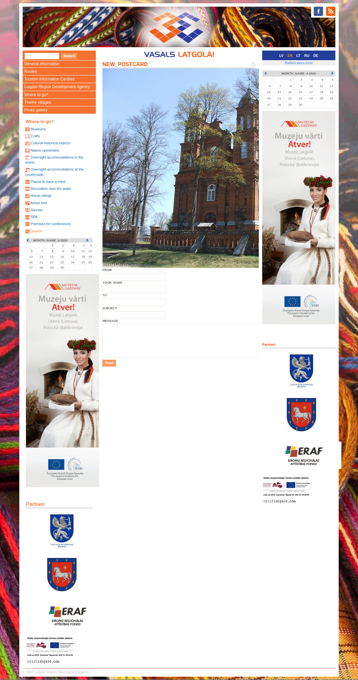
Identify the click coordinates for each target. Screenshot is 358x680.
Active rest (38, 203)
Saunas (37, 210)
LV (281, 56)
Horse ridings (41, 196)
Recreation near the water (51, 189)
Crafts (35, 136)
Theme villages (37, 102)
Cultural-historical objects (50, 143)
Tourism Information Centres (49, 79)
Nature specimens (45, 150)
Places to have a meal (48, 182)
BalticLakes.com (299, 63)
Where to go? (36, 94)
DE (315, 56)
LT (298, 56)
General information (41, 64)
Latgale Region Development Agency (57, 86)
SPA (34, 217)
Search (36, 231)
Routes (30, 71)
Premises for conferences (51, 224)
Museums (38, 129)
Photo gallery (36, 110)
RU (306, 56)
